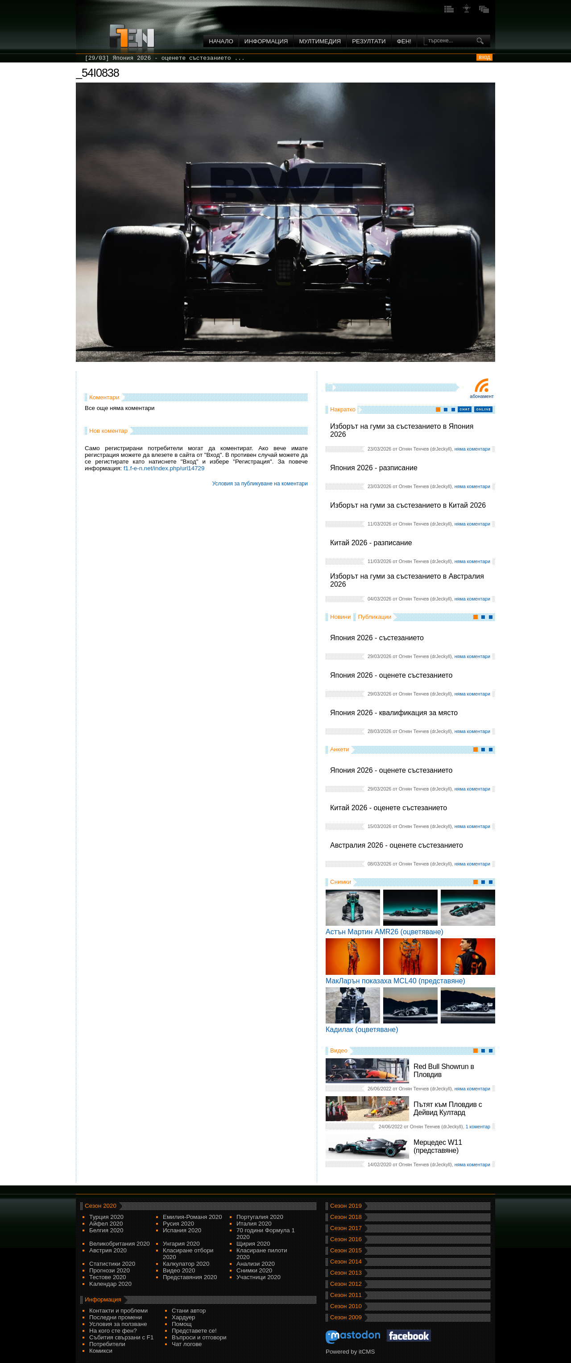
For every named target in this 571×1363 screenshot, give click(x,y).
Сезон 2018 (346, 1217)
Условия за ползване (118, 1324)
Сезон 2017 (346, 1228)
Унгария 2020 (181, 1243)
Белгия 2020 (106, 1230)
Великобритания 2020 (119, 1243)
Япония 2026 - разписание (374, 468)
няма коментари (472, 449)
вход (484, 57)
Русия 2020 (178, 1223)
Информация (266, 41)
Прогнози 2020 (109, 1270)
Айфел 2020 (106, 1223)
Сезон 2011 (346, 1295)
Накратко (343, 409)
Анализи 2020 (255, 1263)
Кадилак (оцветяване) (362, 1029)
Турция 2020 (106, 1217)
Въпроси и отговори (199, 1337)
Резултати (368, 41)
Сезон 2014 (346, 1261)
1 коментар (478, 1126)
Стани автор (189, 1310)
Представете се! (194, 1330)
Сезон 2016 (346, 1239)
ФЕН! (404, 41)
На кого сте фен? (113, 1330)
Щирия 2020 (253, 1243)
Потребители (107, 1344)
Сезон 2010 (346, 1306)
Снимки (340, 881)
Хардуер (183, 1317)
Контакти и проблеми (118, 1310)
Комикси (100, 1350)
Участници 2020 (258, 1277)
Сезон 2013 (346, 1272)
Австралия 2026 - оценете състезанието (396, 845)
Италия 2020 (254, 1223)
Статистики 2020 (112, 1263)
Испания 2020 (182, 1230)
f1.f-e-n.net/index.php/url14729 (164, 468)
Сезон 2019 (346, 1205)
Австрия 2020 (108, 1250)
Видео (339, 1050)
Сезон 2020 (100, 1205)
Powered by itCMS (350, 1351)
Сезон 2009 (346, 1317)
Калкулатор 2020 (186, 1263)
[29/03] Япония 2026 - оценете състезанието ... (165, 58)
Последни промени (115, 1317)
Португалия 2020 (259, 1217)
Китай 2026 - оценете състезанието (388, 808)
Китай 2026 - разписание (371, 543)
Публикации (374, 616)
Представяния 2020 (190, 1277)
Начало (221, 41)
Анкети (339, 749)
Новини (340, 616)
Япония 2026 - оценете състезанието (391, 675)
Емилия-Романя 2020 (192, 1217)
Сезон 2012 (346, 1283)
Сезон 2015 (346, 1250)
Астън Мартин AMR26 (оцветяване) (384, 932)
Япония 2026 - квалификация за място (394, 713)
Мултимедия (320, 41)
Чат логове (187, 1344)
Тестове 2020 (107, 1277)
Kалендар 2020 (110, 1283)
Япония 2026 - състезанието (377, 638)
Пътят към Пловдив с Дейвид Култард (448, 1108)
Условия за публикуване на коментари (260, 484)
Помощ (182, 1324)
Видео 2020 (179, 1270)
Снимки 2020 (254, 1270)
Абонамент (482, 396)
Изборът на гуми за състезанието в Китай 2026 (408, 505)
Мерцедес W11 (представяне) (438, 1146)
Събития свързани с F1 (121, 1337)
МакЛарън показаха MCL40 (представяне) (395, 981)
